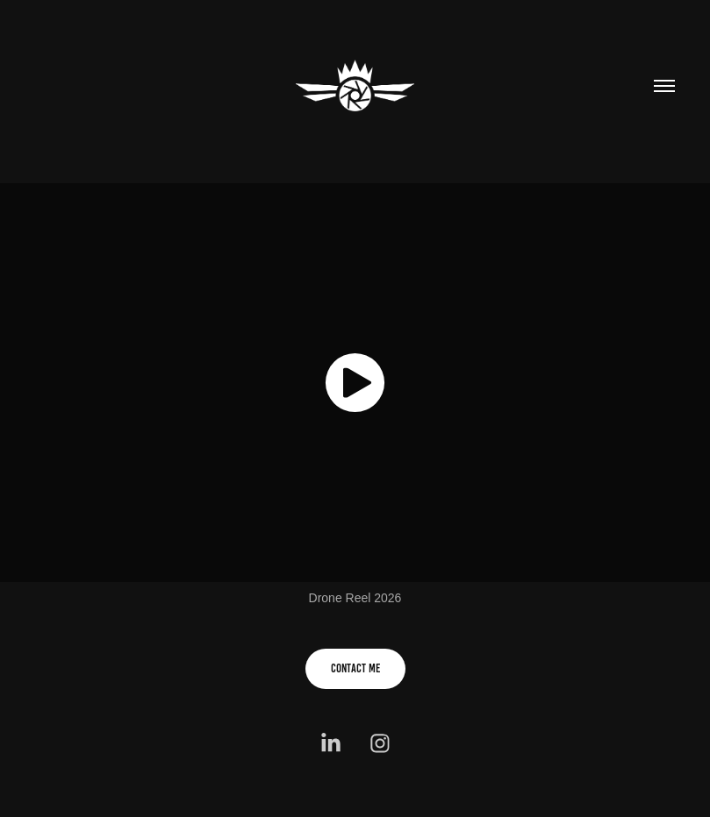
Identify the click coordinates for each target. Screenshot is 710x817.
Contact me (355, 668)
